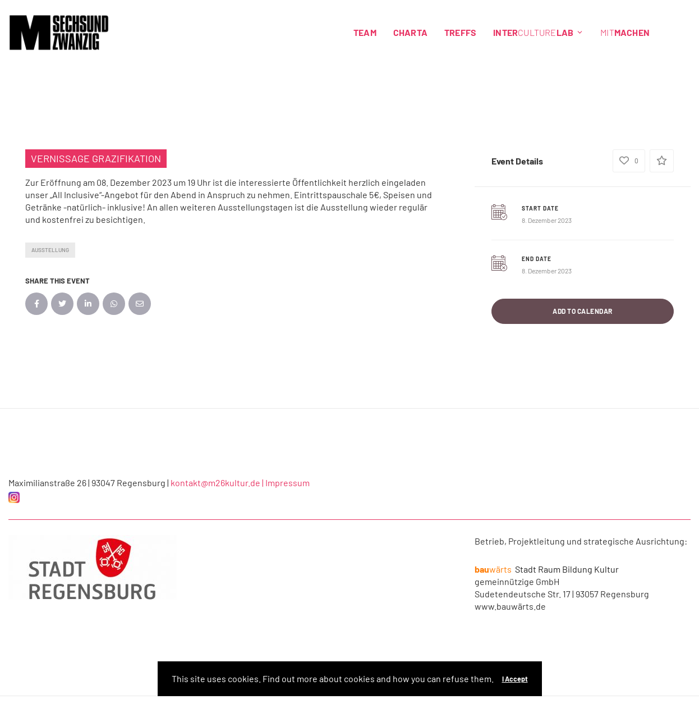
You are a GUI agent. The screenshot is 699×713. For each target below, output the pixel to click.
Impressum (287, 482)
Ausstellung (50, 249)
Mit (625, 32)
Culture (538, 32)
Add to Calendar (583, 311)
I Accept (515, 679)
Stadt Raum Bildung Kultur (547, 569)
